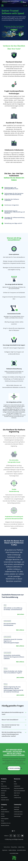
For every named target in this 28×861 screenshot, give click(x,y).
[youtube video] (14, 31)
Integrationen (17, 786)
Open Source (17, 793)
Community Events (18, 811)
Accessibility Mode (14, 853)
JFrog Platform (4, 797)
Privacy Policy (14, 847)
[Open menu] (26, 5)
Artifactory (3, 781)
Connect (3, 793)
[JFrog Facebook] (11, 836)
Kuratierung (4, 786)
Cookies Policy (21, 847)
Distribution (3, 790)
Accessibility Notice (21, 850)
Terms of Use (7, 847)
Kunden (3, 816)
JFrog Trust (16, 795)
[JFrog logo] (3, 5)
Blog (15, 781)
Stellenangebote (4, 818)
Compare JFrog (17, 797)
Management (4, 809)
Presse (2, 821)
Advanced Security (5, 788)
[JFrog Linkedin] (15, 836)
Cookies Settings (12, 850)
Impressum (4, 850)
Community (16, 807)
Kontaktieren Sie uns (5, 823)
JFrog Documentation (19, 788)
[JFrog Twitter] (18, 836)
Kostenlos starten (5, 799)
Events (15, 783)
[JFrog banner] (14, 2)
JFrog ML (3, 795)
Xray (2, 783)
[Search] (24, 5)
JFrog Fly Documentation (19, 790)
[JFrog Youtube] (22, 836)
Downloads (16, 809)
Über (2, 807)
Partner (2, 814)
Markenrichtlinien (5, 825)
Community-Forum (18, 814)
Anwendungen (17, 816)
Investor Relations (5, 811)
